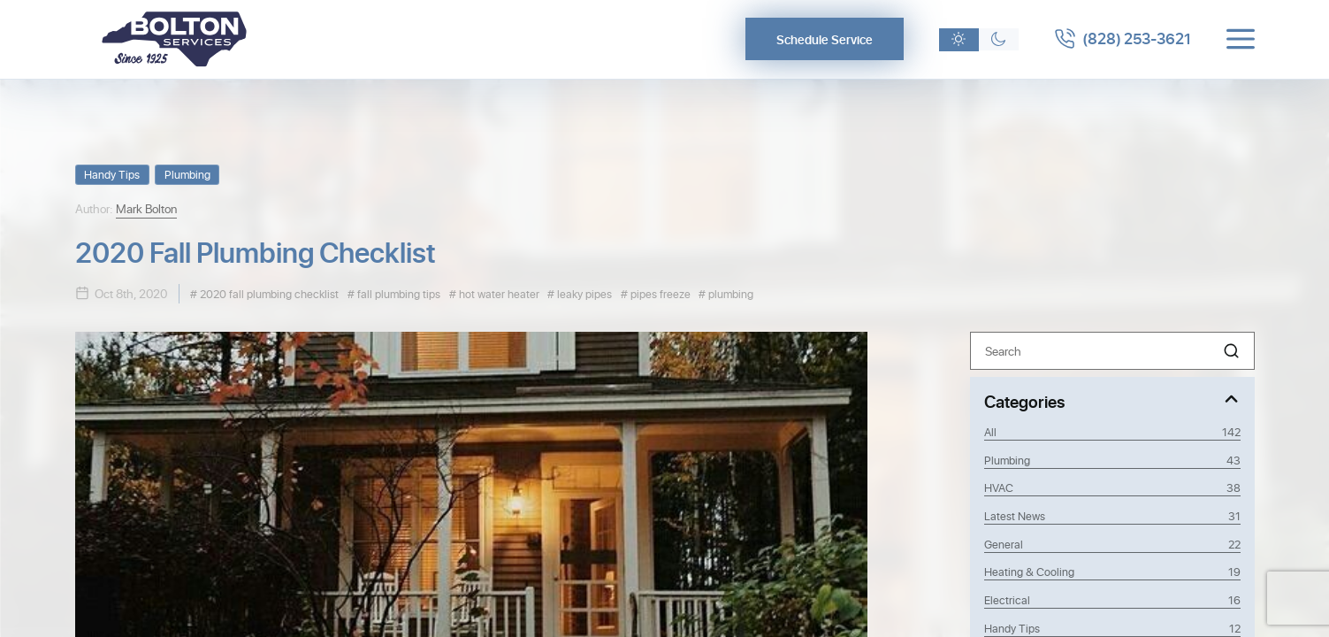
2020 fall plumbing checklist (268, 293)
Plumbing (187, 173)
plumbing (729, 293)
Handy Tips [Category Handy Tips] (1112, 628)
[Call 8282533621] (1125, 39)
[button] (1231, 350)
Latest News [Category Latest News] (1112, 516)
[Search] (1112, 351)
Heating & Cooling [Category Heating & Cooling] (1112, 571)
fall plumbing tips (397, 293)
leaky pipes (583, 293)
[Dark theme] (1005, 39)
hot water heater (497, 293)
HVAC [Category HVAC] (1112, 487)
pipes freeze (659, 293)
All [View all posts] (1112, 432)
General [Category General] (1112, 544)
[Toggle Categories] (1112, 400)
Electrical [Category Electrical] (1112, 600)
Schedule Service (831, 39)
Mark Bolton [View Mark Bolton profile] (146, 208)
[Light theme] (965, 39)
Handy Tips (112, 173)
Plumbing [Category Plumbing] (1112, 460)
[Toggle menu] (1240, 39)
